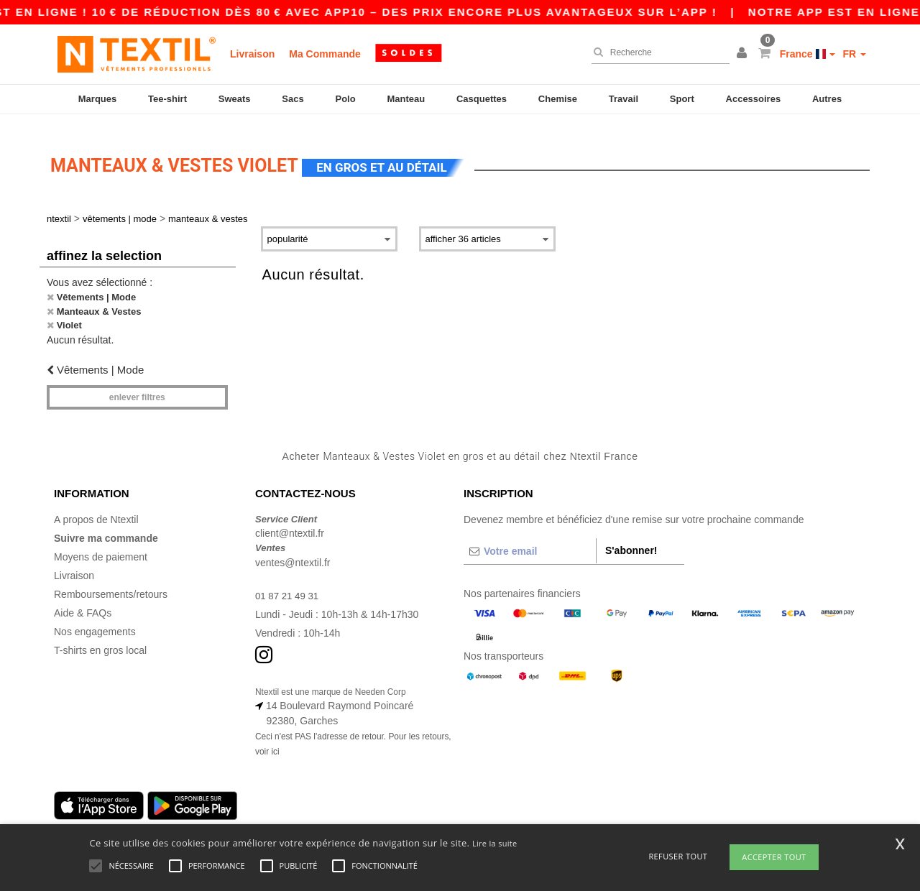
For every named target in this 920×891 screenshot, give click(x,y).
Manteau (406, 98)
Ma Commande (325, 54)
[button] (744, 54)
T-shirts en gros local (100, 637)
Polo (346, 98)
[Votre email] (530, 538)
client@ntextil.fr (289, 521)
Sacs (292, 98)
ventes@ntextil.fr (292, 549)
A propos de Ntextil (96, 506)
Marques (97, 98)
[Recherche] (657, 52)
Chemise (557, 98)
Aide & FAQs (82, 600)
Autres (827, 98)
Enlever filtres (137, 385)
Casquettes (481, 98)
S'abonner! (631, 537)
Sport (682, 98)
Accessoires (753, 98)
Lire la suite (495, 843)
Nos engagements (95, 618)
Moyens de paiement (100, 544)
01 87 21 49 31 (288, 582)
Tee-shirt (167, 98)
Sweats (234, 98)
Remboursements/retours (110, 581)
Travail (623, 98)
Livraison (252, 54)
